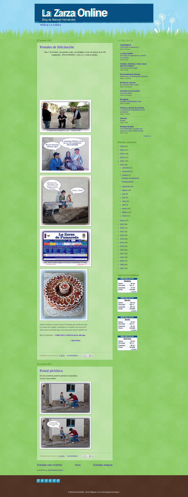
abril (124, 205)
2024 (122, 154)
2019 (122, 224)
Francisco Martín (126, 93)
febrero (125, 212)
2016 (122, 235)
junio (124, 198)
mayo (124, 201)
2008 (122, 265)
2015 (122, 239)
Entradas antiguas (103, 465)
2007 (122, 268)
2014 (122, 243)
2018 (122, 228)
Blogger (116, 492)
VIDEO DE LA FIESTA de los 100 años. (70, 335)
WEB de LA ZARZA (50, 25)
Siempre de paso (127, 127)
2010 (122, 257)
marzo (124, 209)
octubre (125, 175)
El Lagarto (124, 99)
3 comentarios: (72, 456)
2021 (122, 165)
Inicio (78, 465)
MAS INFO (75, 341)
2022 (122, 161)
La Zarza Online (126, 53)
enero (124, 216)
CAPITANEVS (125, 45)
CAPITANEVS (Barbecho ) (129, 47)
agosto (125, 190)
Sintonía (123, 118)
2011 (122, 254)
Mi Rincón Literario (128, 83)
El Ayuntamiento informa (130, 74)
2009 (122, 261)
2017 (122, 232)
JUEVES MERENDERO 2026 (130, 101)
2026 (122, 146)
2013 (122, 246)
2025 (122, 150)
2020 (122, 221)
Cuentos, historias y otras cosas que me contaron (133, 65)
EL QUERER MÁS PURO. (129, 85)
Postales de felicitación (57, 47)
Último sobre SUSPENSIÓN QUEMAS (134, 76)
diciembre (126, 168)
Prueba (122, 120)
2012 (122, 250)
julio (124, 194)
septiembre (126, 186)
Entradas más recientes (49, 465)
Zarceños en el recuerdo (130, 91)
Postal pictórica (51, 371)
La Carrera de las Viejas (128, 68)
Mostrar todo (147, 136)
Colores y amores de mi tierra (132, 108)
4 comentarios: (72, 356)
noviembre (126, 171)
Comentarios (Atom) (55, 470)
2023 (122, 157)
